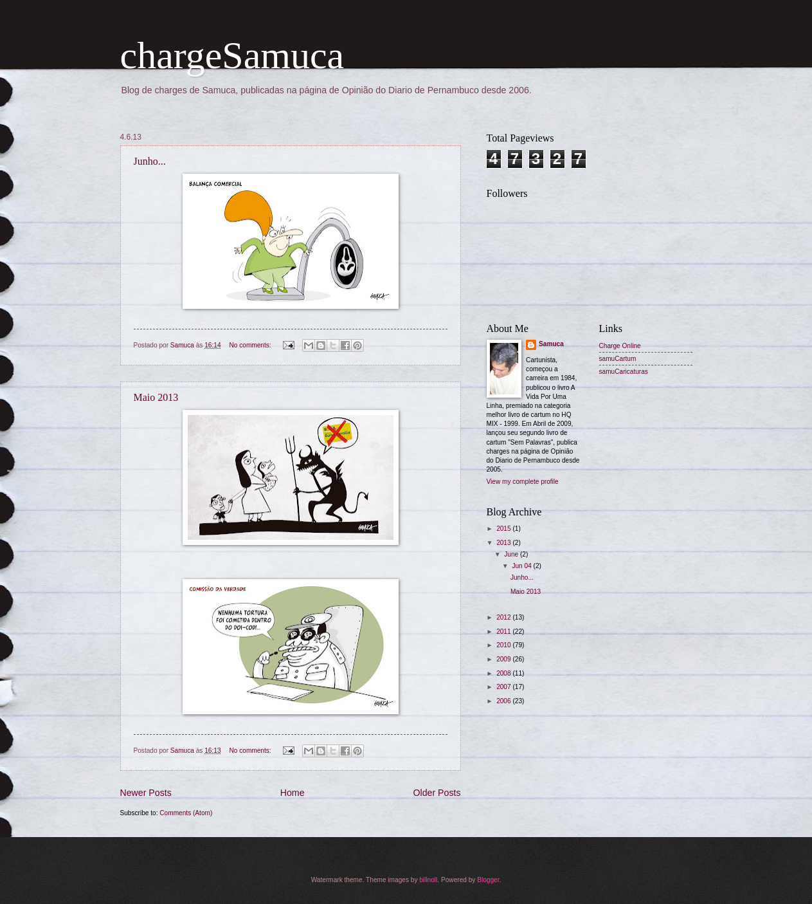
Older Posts (437, 793)
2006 (504, 701)
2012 (504, 617)
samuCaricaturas (623, 371)
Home (292, 793)
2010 (504, 645)
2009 (504, 659)
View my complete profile (523, 481)
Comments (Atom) (185, 812)
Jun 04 (522, 565)
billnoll (428, 879)
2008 (504, 673)
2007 (504, 686)
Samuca (551, 343)
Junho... (150, 161)
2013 (504, 542)
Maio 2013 (156, 397)
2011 (504, 631)
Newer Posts (146, 793)
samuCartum (617, 358)
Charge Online (620, 345)
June (512, 554)
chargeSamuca (232, 55)
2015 (504, 528)
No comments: (251, 345)
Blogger (488, 879)
